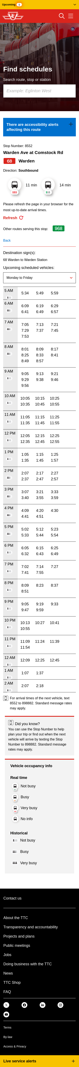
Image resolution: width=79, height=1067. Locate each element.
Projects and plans (19, 936)
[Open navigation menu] (71, 16)
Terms (7, 1027)
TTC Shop (12, 982)
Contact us (12, 898)
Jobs (7, 955)
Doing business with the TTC (27, 964)
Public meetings (16, 945)
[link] (39, 127)
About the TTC (15, 918)
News (8, 973)
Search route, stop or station (27, 80)
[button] (39, 4)
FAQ (7, 992)
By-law (7, 1037)
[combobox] (39, 91)
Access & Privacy (14, 1046)
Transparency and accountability (30, 927)
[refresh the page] (13, 218)
